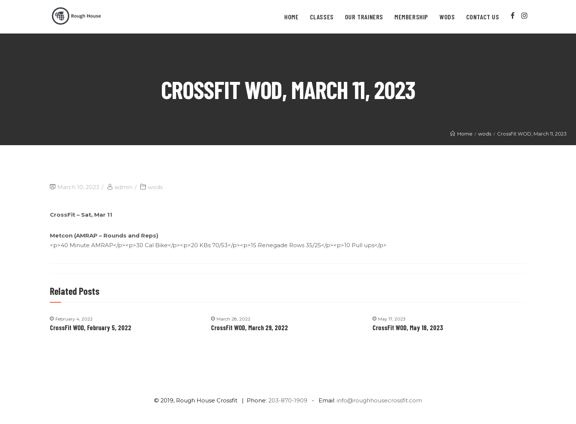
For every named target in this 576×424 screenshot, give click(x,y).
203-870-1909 (287, 400)
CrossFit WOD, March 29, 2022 (249, 327)
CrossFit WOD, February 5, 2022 (90, 327)
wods (155, 187)
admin (123, 187)
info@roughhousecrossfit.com (379, 400)
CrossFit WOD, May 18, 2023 (407, 327)
